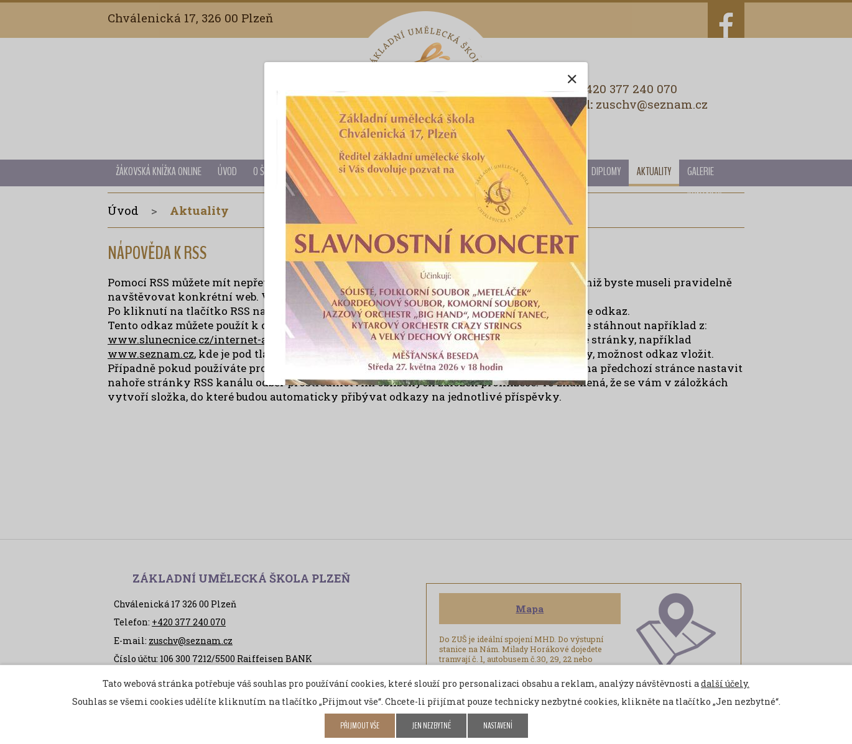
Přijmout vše (359, 726)
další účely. (725, 683)
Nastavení (497, 726)
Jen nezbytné (431, 726)
